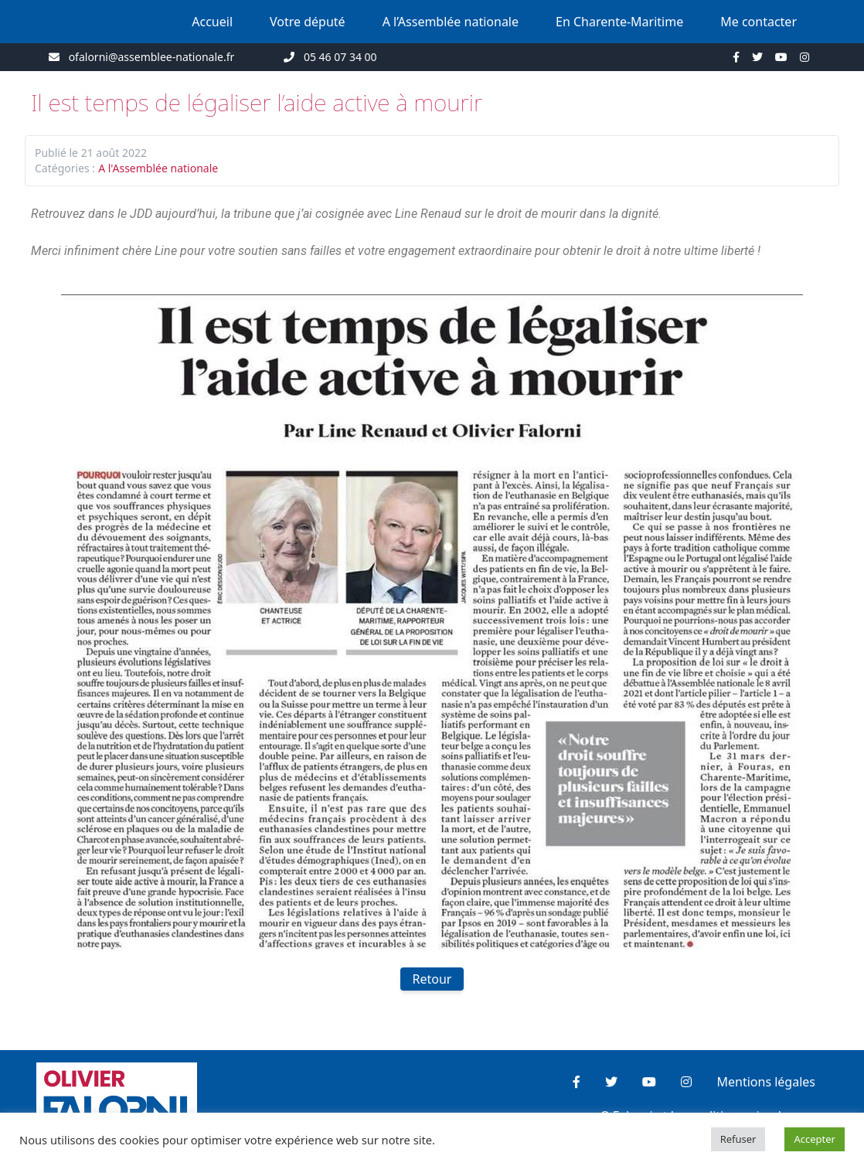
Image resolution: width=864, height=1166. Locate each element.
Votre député (307, 21)
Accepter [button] (814, 1139)
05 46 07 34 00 (340, 56)
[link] (428, 213)
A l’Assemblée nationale (451, 21)
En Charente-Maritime (619, 21)
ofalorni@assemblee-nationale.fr (152, 56)
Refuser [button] (738, 1139)
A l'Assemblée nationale (158, 168)
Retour (432, 979)
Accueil (212, 21)
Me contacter (758, 21)
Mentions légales (765, 1081)
